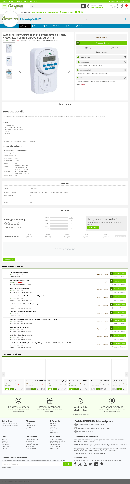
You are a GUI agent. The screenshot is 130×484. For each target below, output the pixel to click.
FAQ (51, 431)
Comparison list (30, 429)
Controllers (37, 30)
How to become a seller (33, 439)
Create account (30, 426)
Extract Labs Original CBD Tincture (79, 381)
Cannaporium (30, 19)
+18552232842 (53, 12)
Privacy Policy (54, 429)
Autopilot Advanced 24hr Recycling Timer (23, 311)
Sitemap (4, 448)
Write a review (31, 40)
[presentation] (15, 472)
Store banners (30, 447)
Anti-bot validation (7, 467)
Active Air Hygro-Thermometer (20, 288)
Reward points (6, 447)
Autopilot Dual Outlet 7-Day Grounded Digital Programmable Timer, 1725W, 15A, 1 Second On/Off (40, 343)
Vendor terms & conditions (10, 426)
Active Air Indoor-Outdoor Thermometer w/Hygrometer (27, 296)
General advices (31, 448)
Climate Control (27, 30)
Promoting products (32, 445)
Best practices (30, 441)
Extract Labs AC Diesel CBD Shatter (100, 381)
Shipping (53, 424)
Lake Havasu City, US (39, 12)
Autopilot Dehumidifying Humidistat (21, 335)
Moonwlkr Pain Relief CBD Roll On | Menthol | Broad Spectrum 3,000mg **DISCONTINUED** (36, 381)
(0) (24, 40)
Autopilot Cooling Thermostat (19, 327)
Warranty (53, 426)
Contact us (5, 441)
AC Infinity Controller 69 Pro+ (19, 280)
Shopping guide (55, 445)
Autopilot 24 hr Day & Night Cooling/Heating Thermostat (28, 304)
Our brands (5, 445)
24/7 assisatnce (54, 448)
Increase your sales (32, 443)
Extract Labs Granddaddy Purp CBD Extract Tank (57, 381)
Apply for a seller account (9, 424)
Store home (5, 30)
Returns (52, 427)
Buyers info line (55, 447)
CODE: (37, 40)
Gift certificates (6, 443)
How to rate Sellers (56, 439)
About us (4, 439)
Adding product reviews (57, 443)
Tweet (78, 84)
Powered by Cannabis (23, 481)
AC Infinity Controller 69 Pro (19, 272)
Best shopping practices (57, 441)
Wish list (28, 427)
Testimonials (54, 433)
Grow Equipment (15, 30)
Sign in (28, 424)
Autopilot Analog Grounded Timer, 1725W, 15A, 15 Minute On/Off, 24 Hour (33, 319)
